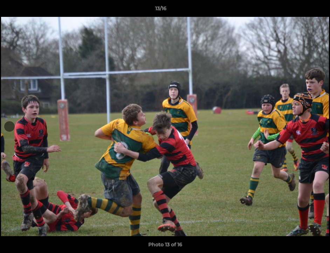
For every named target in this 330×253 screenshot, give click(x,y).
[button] (300, 10)
